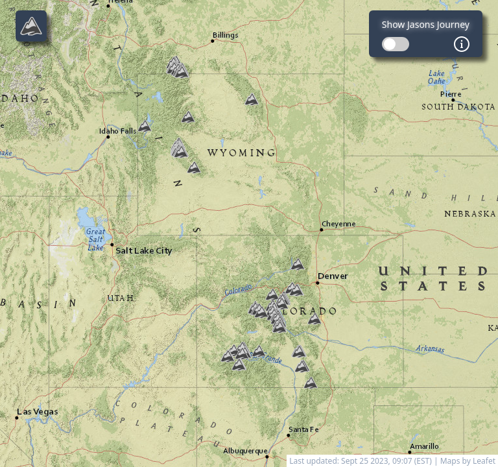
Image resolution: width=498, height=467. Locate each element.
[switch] (395, 44)
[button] (261, 312)
